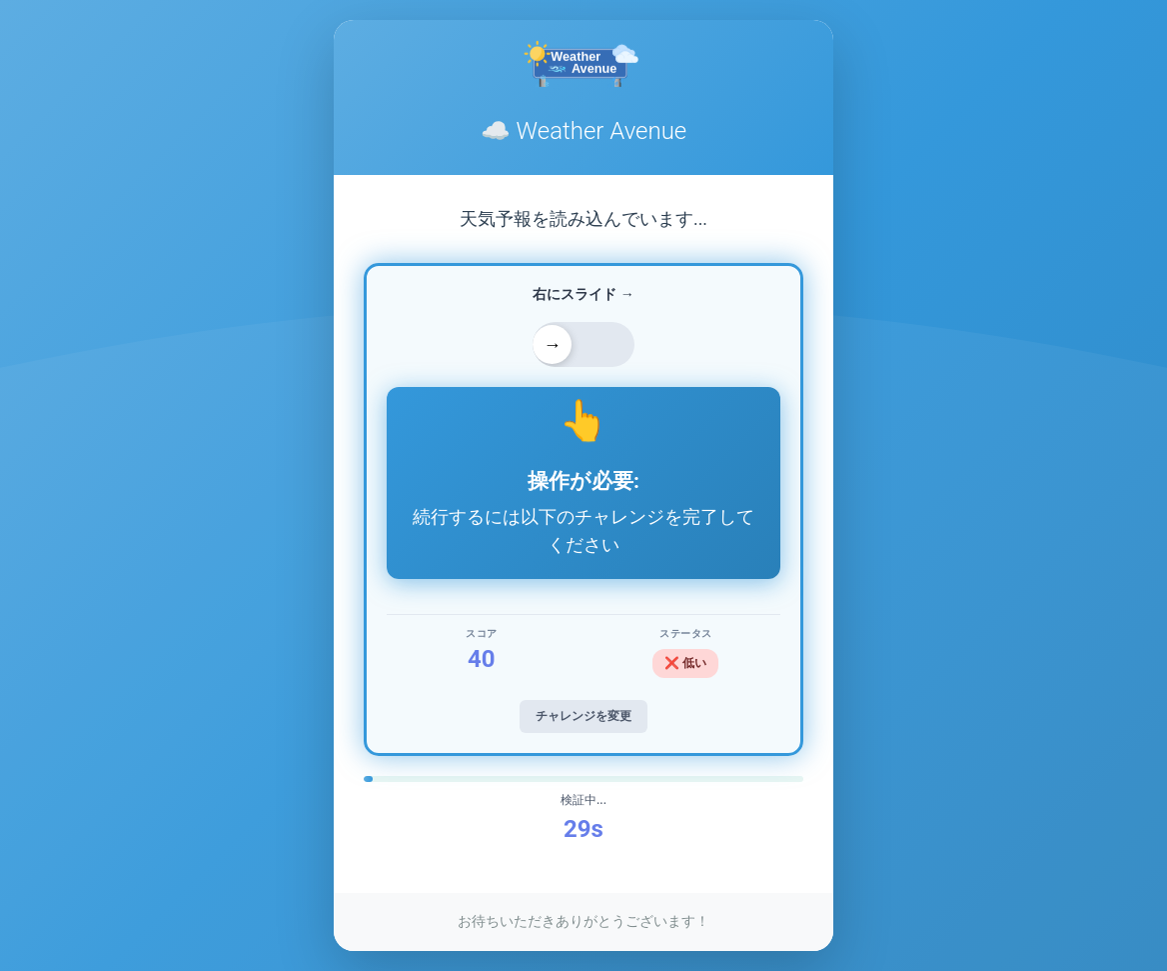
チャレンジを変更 (583, 716)
